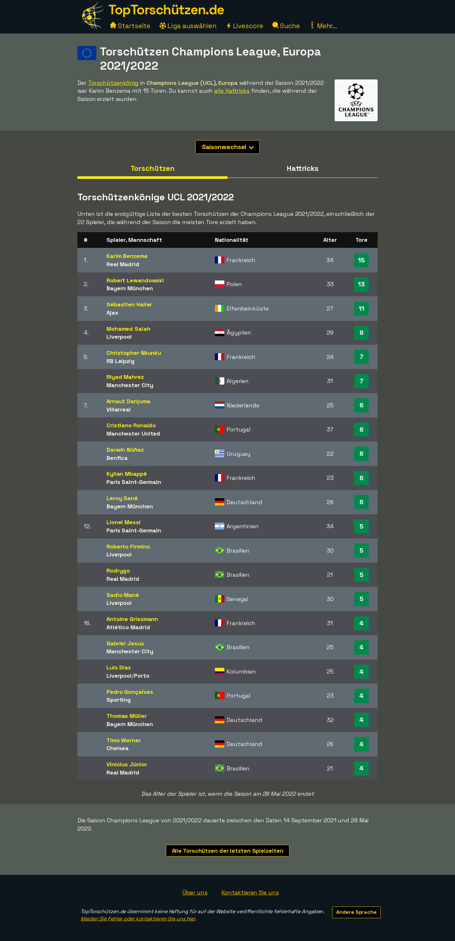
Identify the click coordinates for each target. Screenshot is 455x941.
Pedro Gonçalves (129, 691)
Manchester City (129, 385)
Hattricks (302, 168)
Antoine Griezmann (132, 619)
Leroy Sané (122, 498)
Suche (286, 26)
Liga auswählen (188, 26)
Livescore (244, 26)
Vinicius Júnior (126, 764)
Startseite (130, 26)
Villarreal (118, 409)
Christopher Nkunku (133, 352)
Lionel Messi (123, 522)
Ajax (112, 312)
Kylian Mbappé (126, 473)
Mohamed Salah (128, 328)
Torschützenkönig (113, 82)
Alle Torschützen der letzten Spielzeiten (227, 850)
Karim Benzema (127, 256)
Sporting (118, 699)
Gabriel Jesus (125, 643)
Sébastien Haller (129, 304)
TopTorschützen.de (166, 9)
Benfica (117, 457)
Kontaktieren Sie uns (250, 892)
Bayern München (129, 288)
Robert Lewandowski (135, 280)
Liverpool (119, 336)
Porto (141, 675)
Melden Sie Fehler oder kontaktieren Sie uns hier (138, 918)
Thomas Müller (126, 715)
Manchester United (133, 433)
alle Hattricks (232, 90)
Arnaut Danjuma (128, 401)
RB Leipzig (120, 361)
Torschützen (152, 168)
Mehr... (323, 26)
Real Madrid (122, 264)
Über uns (194, 892)
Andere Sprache (356, 912)
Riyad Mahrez (125, 376)
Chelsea (117, 748)
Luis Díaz (118, 667)
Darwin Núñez (125, 449)
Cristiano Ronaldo (131, 425)
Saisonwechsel (228, 147)
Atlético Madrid (128, 627)
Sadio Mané (122, 595)
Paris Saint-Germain (133, 482)
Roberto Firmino (128, 546)
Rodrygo (118, 570)
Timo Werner (123, 740)
